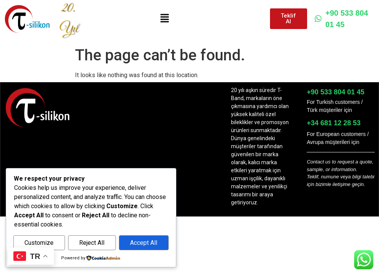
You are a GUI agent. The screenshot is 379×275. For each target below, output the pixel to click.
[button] (164, 18)
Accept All (143, 242)
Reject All (91, 242)
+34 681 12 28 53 (334, 123)
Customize (39, 242)
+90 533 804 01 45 (341, 19)
